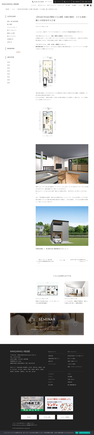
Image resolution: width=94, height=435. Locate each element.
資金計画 (50, 355)
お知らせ (9, 42)
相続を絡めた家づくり (53, 358)
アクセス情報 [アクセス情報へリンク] (91, 5)
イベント (59, 1)
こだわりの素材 (71, 364)
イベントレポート (12, 27)
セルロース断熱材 (65, 417)
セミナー (68, 1)
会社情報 (70, 376)
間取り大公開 (11, 33)
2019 (8, 83)
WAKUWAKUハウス (10, 4)
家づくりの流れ (71, 358)
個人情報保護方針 (72, 385)
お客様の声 (10, 39)
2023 (8, 71)
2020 (8, 80)
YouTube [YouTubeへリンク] (87, 5)
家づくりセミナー (12, 30)
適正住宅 (50, 361)
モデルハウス (61, 5)
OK (76, 432)
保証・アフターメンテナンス (75, 366)
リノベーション (52, 364)
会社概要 (74, 5)
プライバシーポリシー (21, 425)
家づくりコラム (11, 36)
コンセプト (33, 5)
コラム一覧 (62, 260)
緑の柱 (29, 417)
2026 (8, 62)
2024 (8, 68)
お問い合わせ (88, 1)
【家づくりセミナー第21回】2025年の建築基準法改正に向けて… (46, 261)
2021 (8, 77)
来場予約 (77, 1)
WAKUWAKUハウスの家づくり (75, 355)
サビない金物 (47, 417)
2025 (8, 65)
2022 (8, 74)
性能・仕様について (72, 361)
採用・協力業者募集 (12, 21)
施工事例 (68, 5)
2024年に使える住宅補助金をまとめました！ (78, 260)
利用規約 (29, 425)
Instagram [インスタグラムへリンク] (84, 5)
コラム (79, 5)
